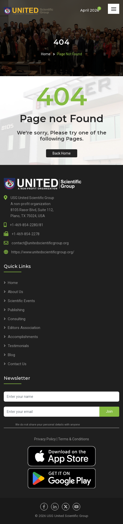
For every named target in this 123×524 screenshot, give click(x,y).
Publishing (16, 310)
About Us (15, 292)
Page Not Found (69, 54)
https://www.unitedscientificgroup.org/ (42, 252)
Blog (11, 355)
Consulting (16, 319)
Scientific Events (21, 301)
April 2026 (89, 10)
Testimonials (18, 346)
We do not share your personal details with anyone (47, 424)
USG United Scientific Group (67, 516)
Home (46, 54)
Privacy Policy (45, 439)
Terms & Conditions (73, 439)
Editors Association (24, 327)
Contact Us (17, 364)
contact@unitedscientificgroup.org (40, 243)
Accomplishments (23, 337)
